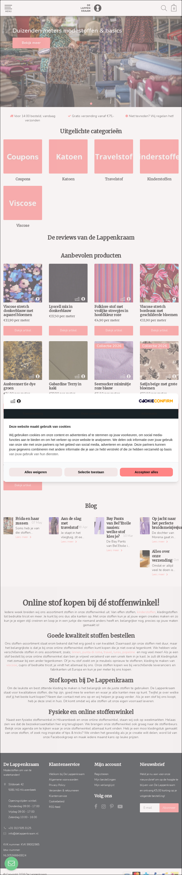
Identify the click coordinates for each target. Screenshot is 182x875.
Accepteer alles (146, 472)
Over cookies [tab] (91, 413)
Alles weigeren (36, 472)
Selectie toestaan (91, 472)
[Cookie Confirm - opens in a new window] (156, 401)
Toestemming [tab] (33, 413)
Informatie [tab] (149, 413)
